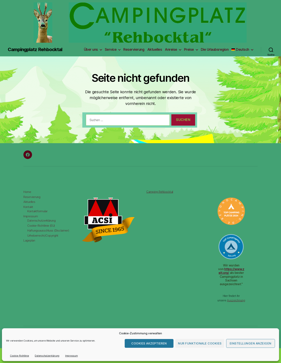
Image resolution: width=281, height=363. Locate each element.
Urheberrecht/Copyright (42, 235)
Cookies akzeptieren (149, 343)
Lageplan (29, 240)
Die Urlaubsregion (215, 49)
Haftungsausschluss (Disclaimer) (48, 230)
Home (27, 192)
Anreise (171, 49)
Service (111, 49)
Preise (189, 49)
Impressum (71, 355)
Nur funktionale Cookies (200, 343)
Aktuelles (154, 49)
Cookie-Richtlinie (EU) (41, 225)
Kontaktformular (37, 211)
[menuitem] (242, 49)
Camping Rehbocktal (159, 191)
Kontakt (28, 207)
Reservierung (133, 49)
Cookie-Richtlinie (19, 355)
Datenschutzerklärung (47, 355)
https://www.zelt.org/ (231, 271)
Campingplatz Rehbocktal (35, 49)
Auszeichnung (236, 300)
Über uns (91, 49)
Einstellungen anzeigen (250, 343)
